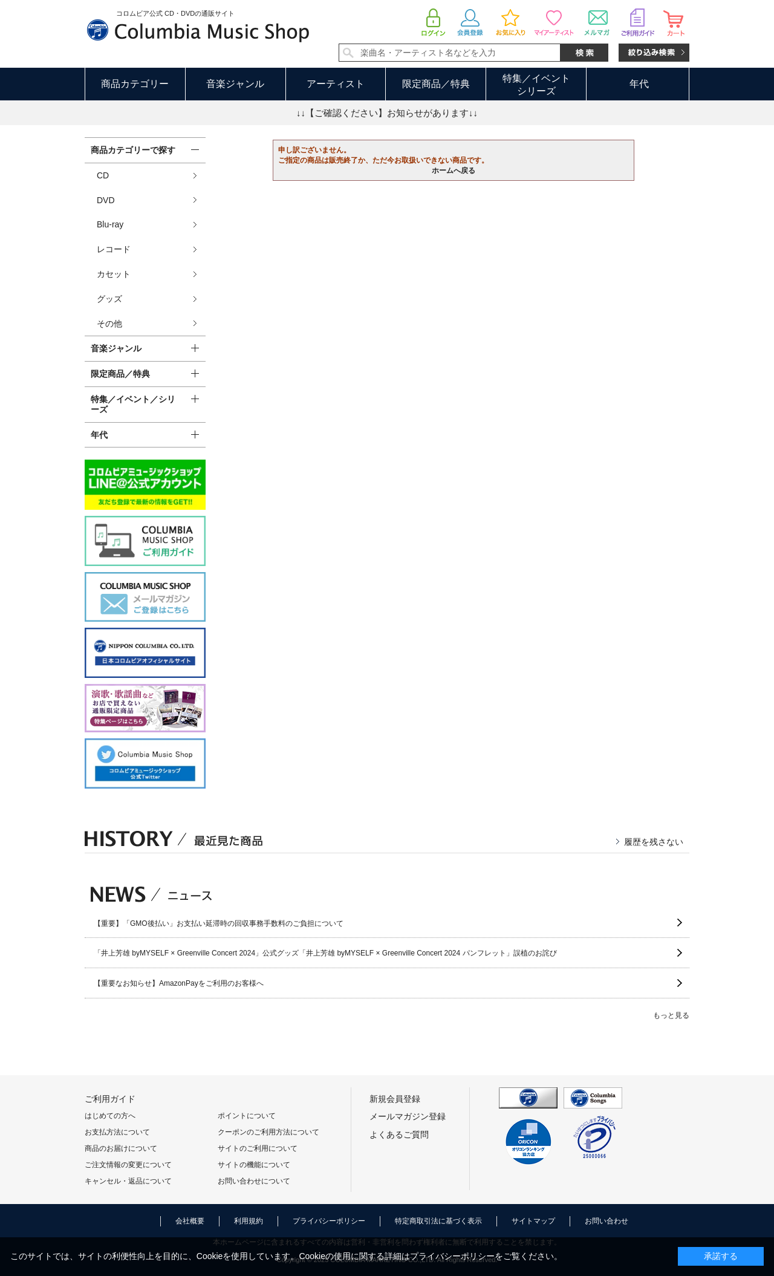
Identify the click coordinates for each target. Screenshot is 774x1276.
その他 (109, 323)
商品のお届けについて (121, 1148)
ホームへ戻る (453, 170)
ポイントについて (247, 1116)
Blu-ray (110, 224)
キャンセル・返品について (128, 1181)
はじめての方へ (110, 1116)
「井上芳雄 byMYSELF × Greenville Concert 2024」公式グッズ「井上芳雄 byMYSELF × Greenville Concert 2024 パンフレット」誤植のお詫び (325, 953)
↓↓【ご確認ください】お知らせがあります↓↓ (387, 113)
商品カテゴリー (135, 84)
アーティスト (336, 84)
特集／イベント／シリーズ (133, 404)
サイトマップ (533, 1221)
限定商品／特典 (436, 84)
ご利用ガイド (110, 1099)
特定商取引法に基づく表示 (438, 1221)
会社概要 (189, 1221)
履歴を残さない (653, 842)
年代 (639, 84)
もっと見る (671, 1015)
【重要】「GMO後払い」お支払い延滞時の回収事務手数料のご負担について (218, 923)
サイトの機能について (254, 1164)
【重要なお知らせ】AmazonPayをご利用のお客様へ (179, 983)
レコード (114, 249)
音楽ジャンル (235, 84)
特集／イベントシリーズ (536, 84)
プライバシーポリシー (329, 1221)
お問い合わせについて (254, 1181)
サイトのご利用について (258, 1148)
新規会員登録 (394, 1099)
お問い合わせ (606, 1221)
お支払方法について (117, 1132)
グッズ (109, 299)
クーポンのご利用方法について (268, 1132)
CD (103, 175)
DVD (106, 200)
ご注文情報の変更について (128, 1164)
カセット (114, 274)
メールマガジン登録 (407, 1116)
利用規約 (248, 1221)
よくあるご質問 (399, 1134)
